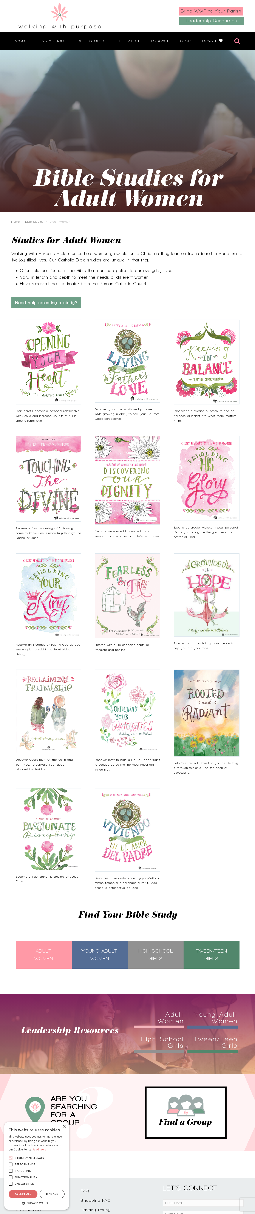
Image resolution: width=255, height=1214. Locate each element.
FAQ (85, 1191)
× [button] (64, 1126)
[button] (37, 1203)
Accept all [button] (23, 1194)
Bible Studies (34, 221)
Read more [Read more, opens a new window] (39, 1149)
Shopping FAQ (96, 1200)
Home (15, 221)
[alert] (36, 1166)
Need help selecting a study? (46, 302)
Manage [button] (52, 1194)
